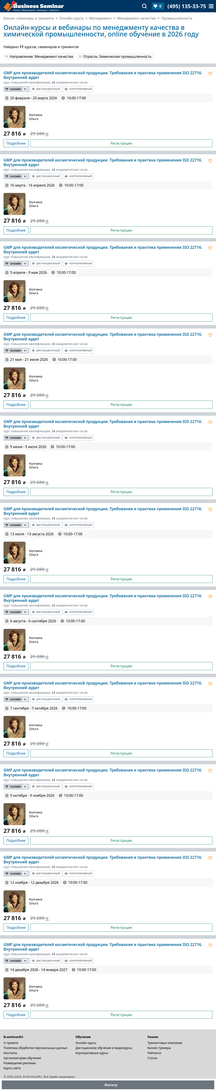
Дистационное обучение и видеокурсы (104, 1048)
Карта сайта (12, 1068)
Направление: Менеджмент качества (41, 56)
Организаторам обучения (22, 1058)
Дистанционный (46, 89)
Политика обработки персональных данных (35, 1048)
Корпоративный (78, 89)
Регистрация (121, 143)
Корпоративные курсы (92, 1053)
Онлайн (16, 89)
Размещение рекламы (20, 1063)
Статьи (152, 1058)
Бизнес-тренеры (159, 1048)
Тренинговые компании (165, 1043)
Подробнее (16, 143)
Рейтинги (154, 1053)
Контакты (10, 1053)
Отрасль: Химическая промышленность (117, 56)
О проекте (11, 1043)
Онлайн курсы (86, 1043)
